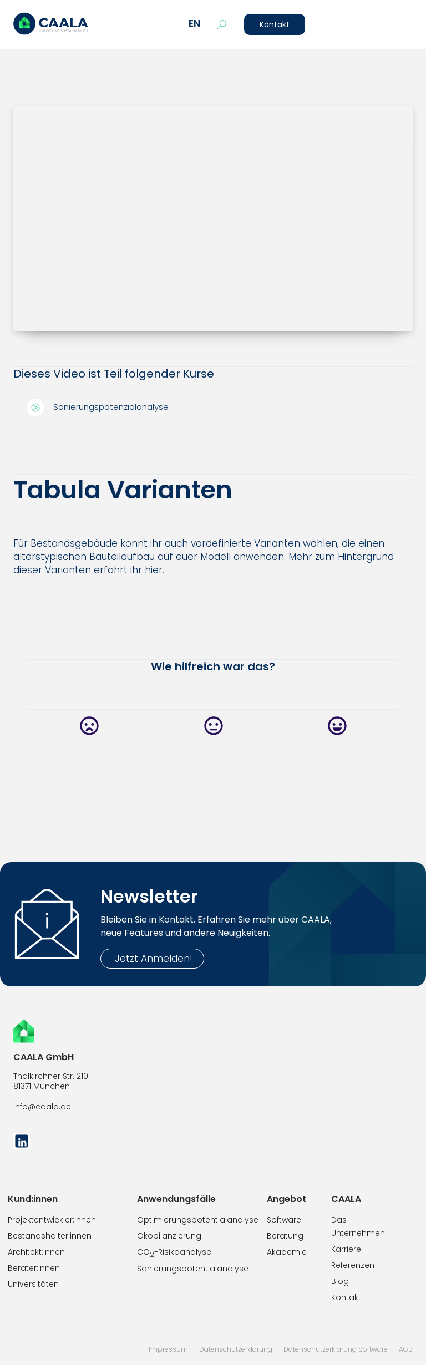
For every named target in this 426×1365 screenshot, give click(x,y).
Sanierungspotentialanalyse (192, 1268)
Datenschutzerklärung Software (335, 1349)
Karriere (346, 1249)
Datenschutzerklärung (235, 1349)
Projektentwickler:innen (52, 1219)
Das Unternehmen (358, 1226)
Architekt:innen (36, 1251)
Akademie (287, 1251)
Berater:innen (34, 1268)
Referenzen (352, 1265)
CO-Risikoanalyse (174, 1252)
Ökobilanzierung (169, 1235)
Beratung (285, 1235)
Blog (340, 1281)
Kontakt (275, 24)
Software (284, 1219)
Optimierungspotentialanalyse (197, 1219)
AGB (406, 1349)
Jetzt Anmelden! (152, 958)
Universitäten (33, 1284)
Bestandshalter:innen (50, 1235)
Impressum (168, 1349)
